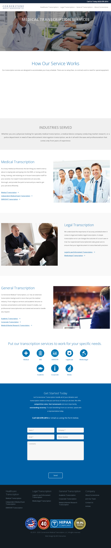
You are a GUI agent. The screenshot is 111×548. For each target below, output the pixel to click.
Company (90, 498)
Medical (26, 362)
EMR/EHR (55, 362)
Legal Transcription (67, 7)
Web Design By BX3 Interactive (55, 544)
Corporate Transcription (10, 330)
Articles (88, 514)
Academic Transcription (9, 326)
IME (40, 362)
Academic (40, 377)
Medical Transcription (9, 200)
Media (69, 377)
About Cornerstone (101, 7)
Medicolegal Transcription (73, 263)
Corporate (55, 377)
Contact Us (89, 510)
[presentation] (41, 474)
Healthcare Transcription (49, 7)
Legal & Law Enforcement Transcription (78, 260)
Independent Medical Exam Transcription (15, 203)
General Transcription (84, 7)
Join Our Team (90, 506)
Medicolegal (84, 362)
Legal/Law (69, 362)
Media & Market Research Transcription (15, 333)
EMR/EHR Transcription (9, 207)
